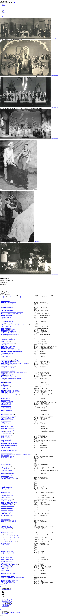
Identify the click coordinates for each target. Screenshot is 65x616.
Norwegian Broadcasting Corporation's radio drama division (16, 296)
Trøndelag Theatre (12, 346)
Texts (3, 16)
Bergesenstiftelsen (5, 606)
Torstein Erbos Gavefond (6, 602)
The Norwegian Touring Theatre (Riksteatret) (12, 390)
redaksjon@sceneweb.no (6, 589)
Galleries (3, 5)
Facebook (4, 585)
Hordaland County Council (6, 604)
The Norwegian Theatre (9, 532)
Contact (3, 8)
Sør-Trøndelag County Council (7, 601)
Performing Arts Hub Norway (15, 612)
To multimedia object (54, 38)
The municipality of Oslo (6, 607)
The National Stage (6, 301)
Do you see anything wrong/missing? (6, 586)
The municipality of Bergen (6, 600)
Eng (3, 12)
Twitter (8, 585)
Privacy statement (5, 613)
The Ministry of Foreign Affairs (7, 599)
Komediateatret (9, 318)
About (3, 7)
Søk (3, 4)
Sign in (1, 609)
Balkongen (8, 583)
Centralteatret (10, 529)
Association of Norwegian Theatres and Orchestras (10, 598)
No (3, 10)
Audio (3, 15)
